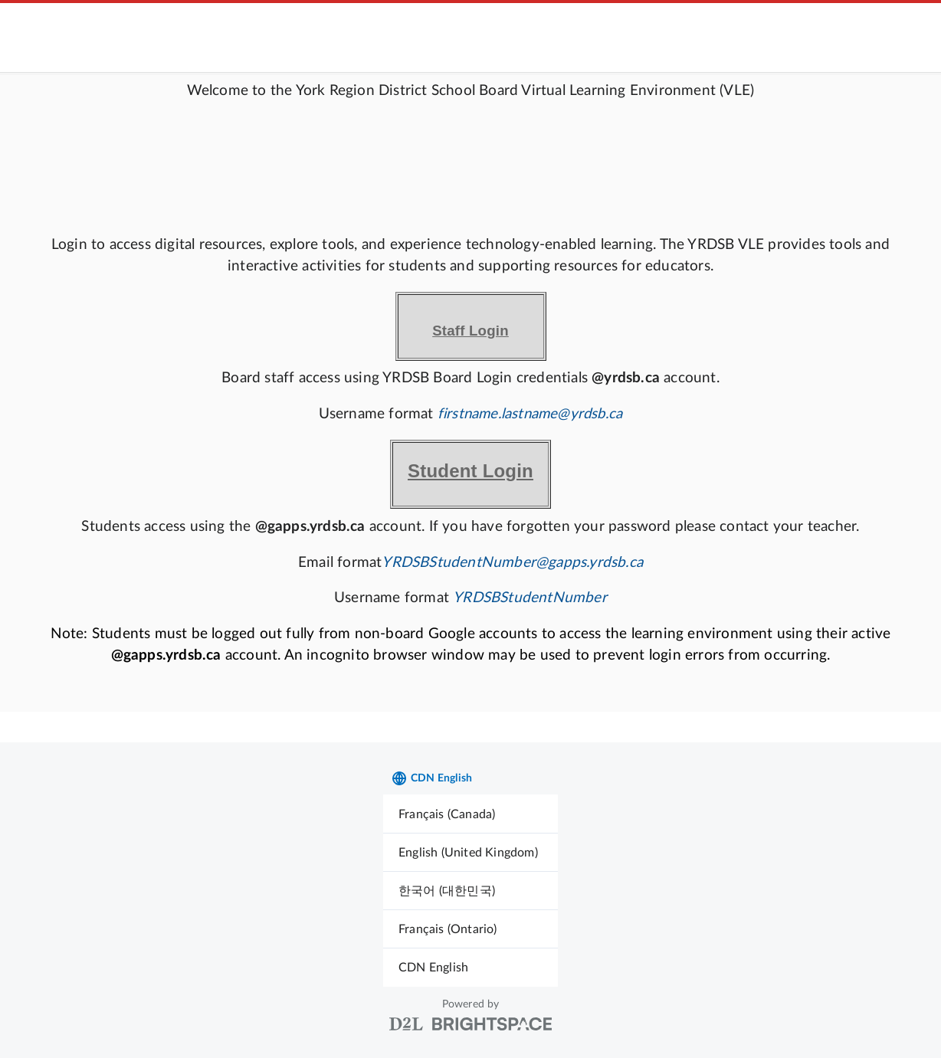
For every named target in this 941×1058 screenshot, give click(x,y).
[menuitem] (470, 814)
